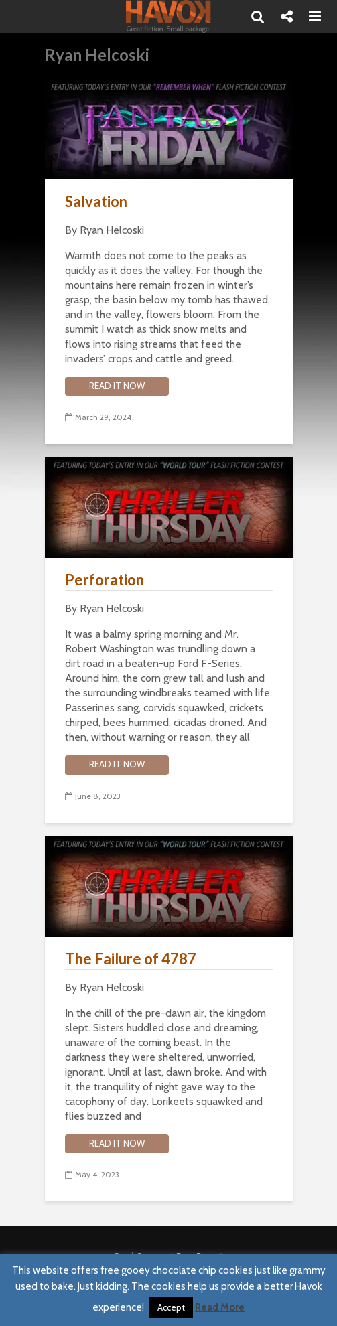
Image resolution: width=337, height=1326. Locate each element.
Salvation (96, 201)
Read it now (117, 385)
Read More (220, 1307)
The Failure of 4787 (130, 959)
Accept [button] (171, 1307)
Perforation (104, 580)
